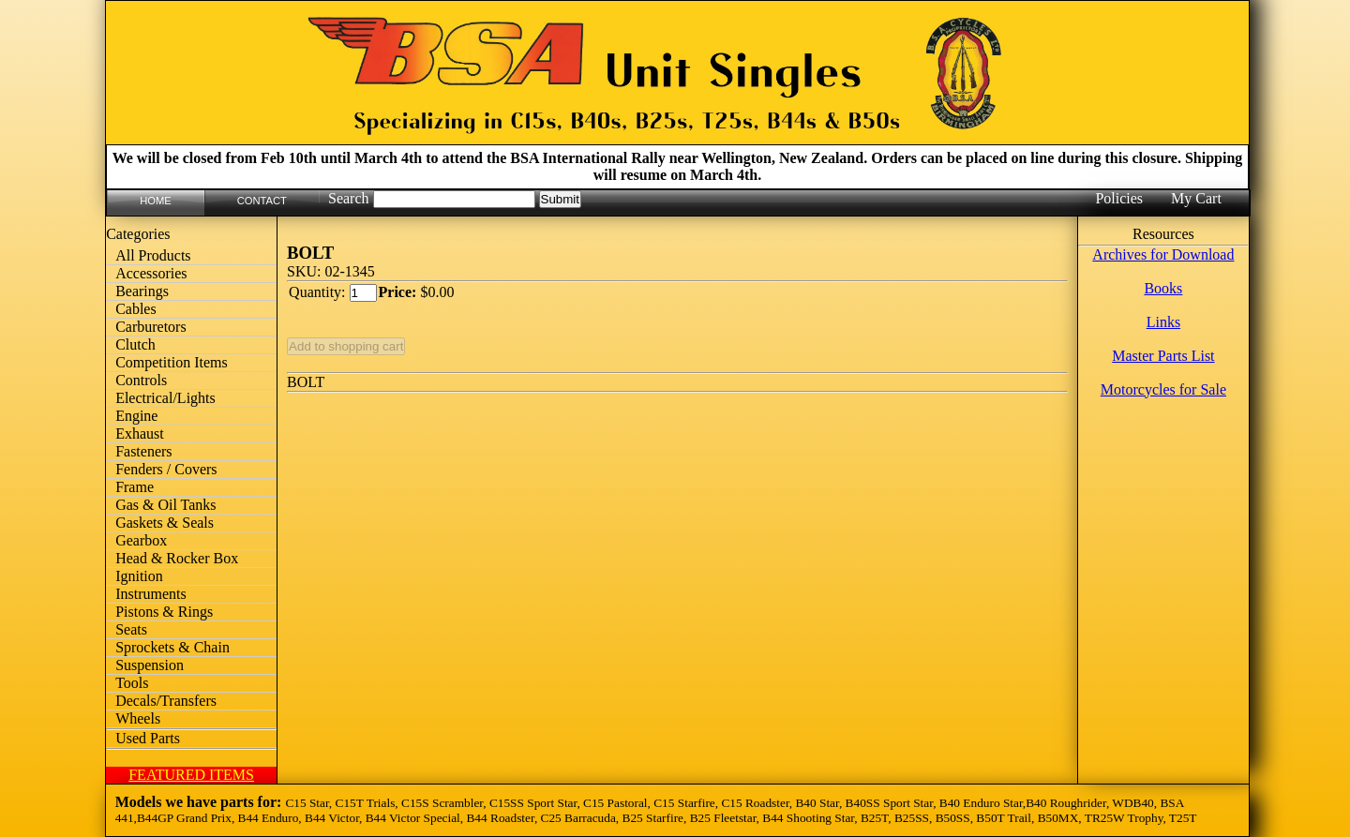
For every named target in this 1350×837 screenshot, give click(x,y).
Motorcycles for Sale (1163, 389)
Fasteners (143, 451)
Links (1163, 322)
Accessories (151, 273)
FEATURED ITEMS (191, 775)
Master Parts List (1163, 356)
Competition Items (171, 362)
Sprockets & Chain (172, 647)
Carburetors (151, 327)
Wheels (137, 718)
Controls (141, 380)
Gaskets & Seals (164, 523)
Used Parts (147, 738)
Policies (1119, 198)
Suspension (149, 665)
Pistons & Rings (164, 612)
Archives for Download (1163, 254)
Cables (136, 309)
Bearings (142, 291)
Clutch (135, 344)
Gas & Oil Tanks (165, 505)
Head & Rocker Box (176, 558)
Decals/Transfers (166, 701)
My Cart (1196, 198)
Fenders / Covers (166, 469)
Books (1163, 288)
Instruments (151, 594)
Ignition (139, 576)
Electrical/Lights (165, 398)
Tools (131, 683)
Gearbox (141, 540)
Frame (134, 487)
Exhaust (139, 433)
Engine (136, 416)
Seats (131, 629)
